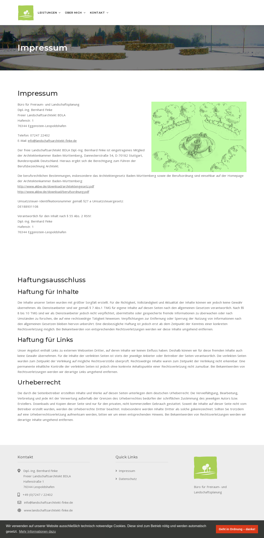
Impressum (127, 471)
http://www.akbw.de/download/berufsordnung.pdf (53, 192)
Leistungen (47, 12)
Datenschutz (128, 479)
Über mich (73, 12)
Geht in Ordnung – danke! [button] (237, 529)
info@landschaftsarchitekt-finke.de (52, 141)
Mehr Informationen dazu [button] (37, 531)
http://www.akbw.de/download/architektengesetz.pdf (56, 186)
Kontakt (97, 12)
